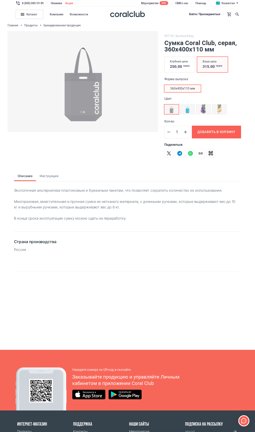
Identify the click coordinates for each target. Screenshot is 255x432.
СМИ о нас (181, 3)
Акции (69, 3)
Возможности (79, 14)
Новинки (56, 3)
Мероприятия (150, 3)
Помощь (200, 3)
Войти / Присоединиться (204, 14)
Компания (56, 14)
